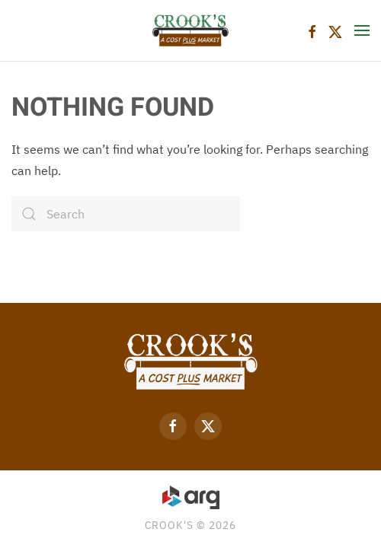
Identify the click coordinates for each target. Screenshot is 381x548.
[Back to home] (190, 30)
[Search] (125, 213)
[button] (362, 30)
